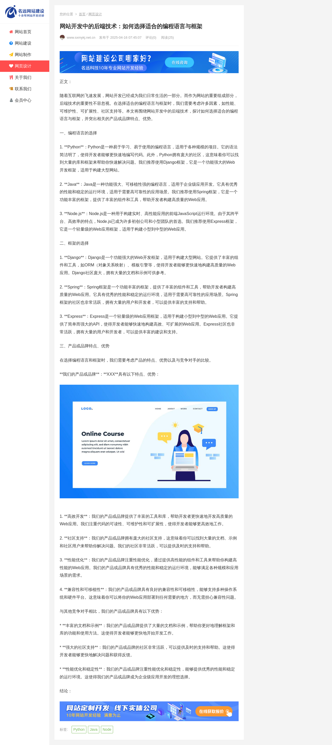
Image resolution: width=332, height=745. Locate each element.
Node (107, 729)
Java (94, 729)
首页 (82, 14)
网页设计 (95, 14)
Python (79, 729)
